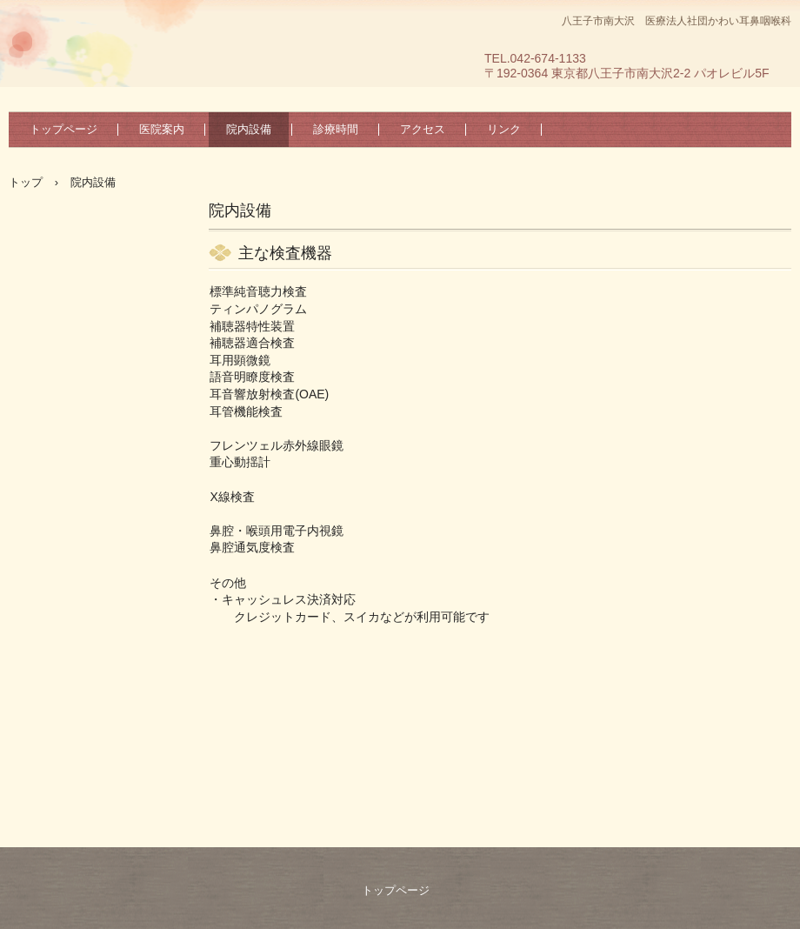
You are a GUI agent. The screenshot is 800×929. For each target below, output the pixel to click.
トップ (26, 182)
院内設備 (248, 129)
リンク (504, 129)
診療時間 (335, 129)
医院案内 (161, 129)
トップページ (63, 129)
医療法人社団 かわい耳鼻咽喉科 (105, 91)
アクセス (422, 129)
